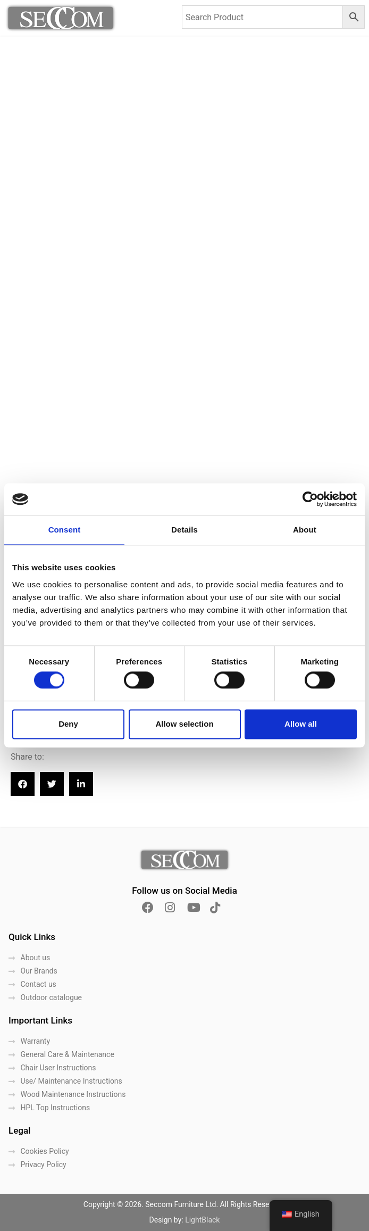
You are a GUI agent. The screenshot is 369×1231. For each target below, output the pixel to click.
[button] (23, 784)
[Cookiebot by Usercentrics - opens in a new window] (310, 499)
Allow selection (184, 723)
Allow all (300, 723)
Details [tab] (184, 529)
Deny (68, 723)
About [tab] (304, 529)
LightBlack (202, 1220)
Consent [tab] (64, 529)
